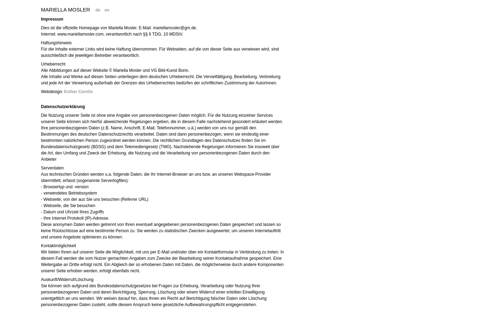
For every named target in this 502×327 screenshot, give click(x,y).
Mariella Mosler (65, 10)
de (98, 10)
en (107, 10)
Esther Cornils (78, 91)
